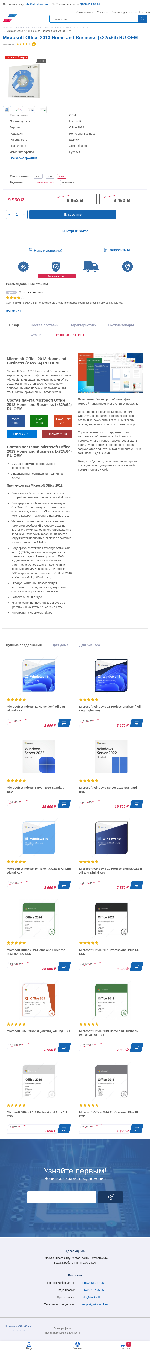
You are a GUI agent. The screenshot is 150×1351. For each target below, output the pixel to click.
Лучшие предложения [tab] (24, 645)
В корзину (73, 214)
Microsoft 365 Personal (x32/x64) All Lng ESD (38, 1031)
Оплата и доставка (122, 12)
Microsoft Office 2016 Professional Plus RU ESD (109, 1114)
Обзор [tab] (14, 325)
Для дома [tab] (60, 645)
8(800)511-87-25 (90, 4)
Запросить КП (120, 250)
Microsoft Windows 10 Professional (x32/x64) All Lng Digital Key (110, 870)
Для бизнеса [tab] (89, 645)
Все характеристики (23, 158)
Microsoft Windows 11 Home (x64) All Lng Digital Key (36, 708)
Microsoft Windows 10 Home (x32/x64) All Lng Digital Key (39, 870)
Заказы (77, 1348)
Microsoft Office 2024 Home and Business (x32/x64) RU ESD (36, 951)
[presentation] (70, 336)
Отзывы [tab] (37, 335)
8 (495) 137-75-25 (93, 1290)
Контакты (144, 12)
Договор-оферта (62, 1328)
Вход (29, 1348)
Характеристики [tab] (83, 325)
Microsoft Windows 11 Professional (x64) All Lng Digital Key (110, 708)
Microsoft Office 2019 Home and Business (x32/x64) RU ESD (108, 1032)
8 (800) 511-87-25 (93, 1282)
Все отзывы (13, 311)
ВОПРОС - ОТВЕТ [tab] (70, 335)
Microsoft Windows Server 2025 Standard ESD (35, 789)
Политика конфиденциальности (62, 1333)
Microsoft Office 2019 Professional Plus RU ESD (37, 1114)
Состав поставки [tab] (44, 325)
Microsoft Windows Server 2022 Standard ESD (108, 789)
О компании (83, 12)
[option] (7, 109)
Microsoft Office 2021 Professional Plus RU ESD (109, 951)
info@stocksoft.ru (36, 4)
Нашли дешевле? (48, 251)
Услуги (101, 12)
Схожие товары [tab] (121, 325)
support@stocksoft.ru (95, 1304)
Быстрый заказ (75, 231)
